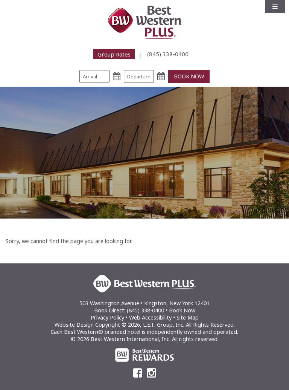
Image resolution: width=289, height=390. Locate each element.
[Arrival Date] (94, 76)
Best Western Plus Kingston (144, 22)
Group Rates (114, 54)
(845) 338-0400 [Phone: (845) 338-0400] (168, 54)
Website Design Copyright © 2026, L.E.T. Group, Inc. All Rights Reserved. (145, 324)
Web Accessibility (150, 317)
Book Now (182, 310)
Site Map (187, 317)
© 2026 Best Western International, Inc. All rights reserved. (145, 339)
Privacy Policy (107, 317)
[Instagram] (151, 373)
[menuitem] (119, 54)
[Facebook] (137, 373)
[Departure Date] (139, 76)
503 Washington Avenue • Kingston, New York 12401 (144, 303)
